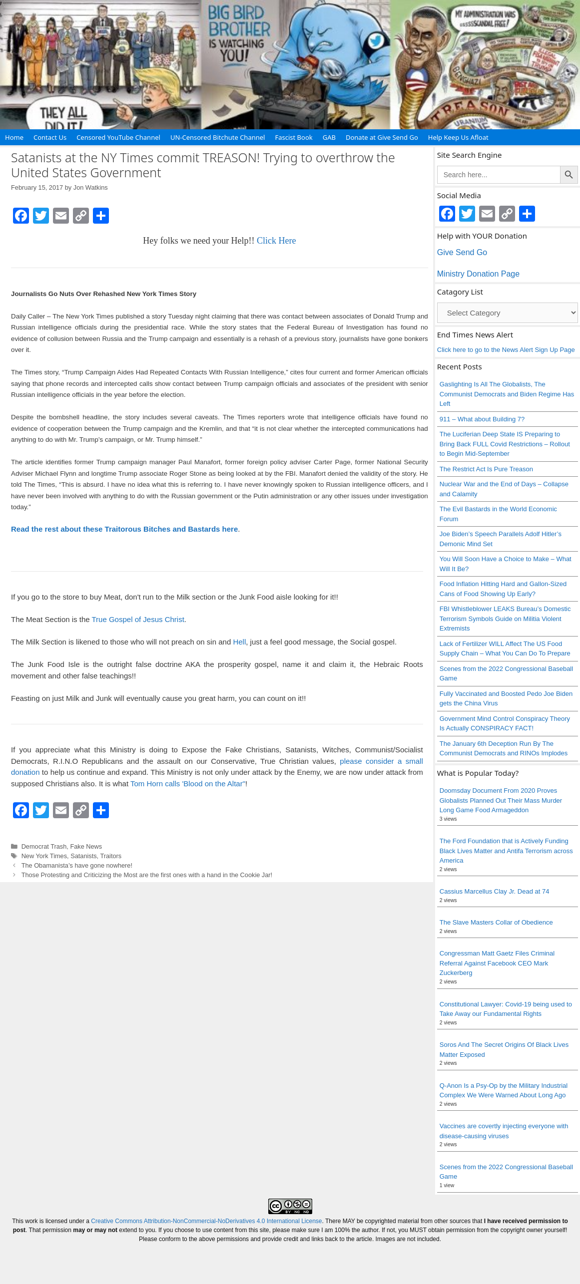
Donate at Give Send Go (382, 137)
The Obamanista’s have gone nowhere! (76, 865)
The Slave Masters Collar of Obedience (496, 922)
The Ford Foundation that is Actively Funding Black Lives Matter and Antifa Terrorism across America (506, 850)
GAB (329, 137)
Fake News (86, 846)
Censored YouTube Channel (118, 137)
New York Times (44, 856)
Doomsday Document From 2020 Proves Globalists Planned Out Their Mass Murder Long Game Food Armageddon (501, 800)
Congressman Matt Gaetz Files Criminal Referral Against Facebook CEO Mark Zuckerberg (497, 963)
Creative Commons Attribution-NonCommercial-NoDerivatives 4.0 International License (206, 1221)
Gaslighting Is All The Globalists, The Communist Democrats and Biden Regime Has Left (507, 393)
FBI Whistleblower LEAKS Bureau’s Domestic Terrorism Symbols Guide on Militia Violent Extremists (505, 618)
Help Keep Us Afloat (458, 137)
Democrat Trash (44, 846)
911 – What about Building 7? (482, 419)
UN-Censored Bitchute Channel (217, 137)
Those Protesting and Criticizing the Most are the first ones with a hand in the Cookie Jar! (146, 875)
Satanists (83, 856)
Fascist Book (293, 137)
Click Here (276, 241)
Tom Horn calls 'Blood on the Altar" (187, 783)
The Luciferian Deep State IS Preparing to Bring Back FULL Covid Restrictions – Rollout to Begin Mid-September (505, 443)
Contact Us (49, 137)
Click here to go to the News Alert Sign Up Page (506, 349)
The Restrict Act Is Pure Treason (486, 469)
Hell (239, 642)
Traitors (110, 856)
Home (14, 137)
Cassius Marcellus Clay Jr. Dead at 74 (495, 891)
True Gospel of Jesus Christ (137, 619)
